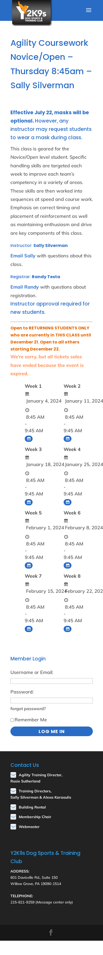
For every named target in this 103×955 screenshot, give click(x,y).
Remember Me (28, 720)
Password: (22, 692)
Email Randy (24, 287)
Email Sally (22, 256)
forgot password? (28, 708)
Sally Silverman (50, 246)
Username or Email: (31, 672)
